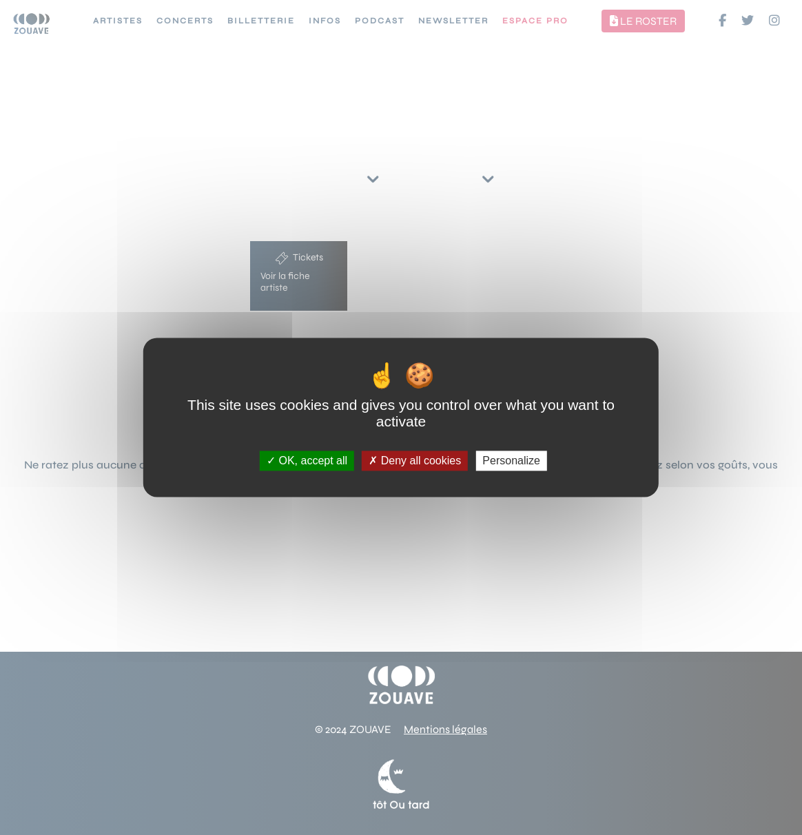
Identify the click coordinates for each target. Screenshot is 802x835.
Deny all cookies (415, 460)
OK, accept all (307, 460)
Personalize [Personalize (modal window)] (511, 460)
